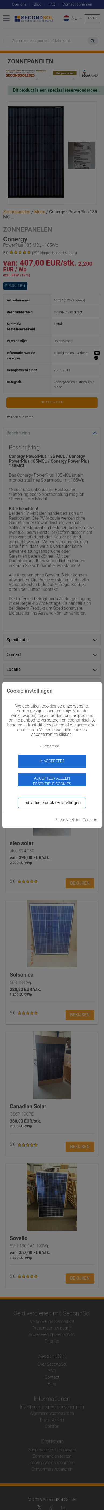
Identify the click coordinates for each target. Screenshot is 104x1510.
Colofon (90, 819)
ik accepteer (52, 761)
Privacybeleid (67, 819)
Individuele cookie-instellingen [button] (52, 802)
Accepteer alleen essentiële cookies (52, 781)
